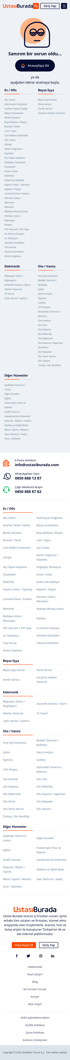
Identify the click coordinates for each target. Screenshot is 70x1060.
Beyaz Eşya (46, 90)
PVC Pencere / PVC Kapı (16, 229)
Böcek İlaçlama (12, 117)
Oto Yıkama (44, 360)
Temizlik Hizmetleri (14, 242)
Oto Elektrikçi (45, 334)
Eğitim (7, 398)
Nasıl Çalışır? (35, 974)
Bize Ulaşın (35, 1004)
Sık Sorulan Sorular (35, 989)
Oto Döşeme (44, 329)
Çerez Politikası (35, 1032)
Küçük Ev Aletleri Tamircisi (51, 113)
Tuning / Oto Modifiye (49, 365)
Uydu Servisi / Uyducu (15, 298)
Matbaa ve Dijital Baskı (16, 425)
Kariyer (35, 996)
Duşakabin (10, 166)
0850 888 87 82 (28, 491)
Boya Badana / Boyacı (15, 122)
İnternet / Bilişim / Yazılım (17, 420)
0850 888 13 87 (28, 478)
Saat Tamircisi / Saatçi (15, 434)
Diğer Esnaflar (11, 394)
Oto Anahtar (44, 320)
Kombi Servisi (45, 108)
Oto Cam (42, 325)
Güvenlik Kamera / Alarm (17, 284)
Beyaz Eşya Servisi (47, 99)
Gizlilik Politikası (35, 1025)
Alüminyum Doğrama (15, 104)
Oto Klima (43, 347)
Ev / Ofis (10, 90)
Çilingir (8, 144)
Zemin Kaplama (12, 256)
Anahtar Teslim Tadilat (16, 108)
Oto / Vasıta (47, 266)
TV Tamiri (9, 293)
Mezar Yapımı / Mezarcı (16, 429)
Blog (35, 981)
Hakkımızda (35, 967)
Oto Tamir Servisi (47, 356)
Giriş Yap (50, 6)
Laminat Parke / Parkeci (16, 193)
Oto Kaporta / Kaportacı (50, 343)
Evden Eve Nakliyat (14, 180)
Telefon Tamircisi (13, 289)
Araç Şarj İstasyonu (48, 275)
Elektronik (12, 266)
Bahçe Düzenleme (13, 113)
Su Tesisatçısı (11, 238)
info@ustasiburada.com (37, 464)
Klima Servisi (44, 104)
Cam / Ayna (10, 131)
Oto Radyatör (45, 351)
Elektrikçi (9, 175)
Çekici (41, 289)
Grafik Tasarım (12, 411)
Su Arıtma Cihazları (14, 233)
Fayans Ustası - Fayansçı (16, 184)
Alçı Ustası (9, 99)
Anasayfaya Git (35, 66)
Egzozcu (42, 298)
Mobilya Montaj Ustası (16, 211)
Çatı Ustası (9, 140)
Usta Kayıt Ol (24, 945)
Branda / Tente (12, 126)
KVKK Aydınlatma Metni (35, 1017)
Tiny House (10, 247)
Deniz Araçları (45, 293)
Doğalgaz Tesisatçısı (14, 162)
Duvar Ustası (11, 171)
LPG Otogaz (44, 307)
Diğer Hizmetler (16, 375)
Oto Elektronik (45, 338)
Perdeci (8, 224)
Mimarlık (9, 207)
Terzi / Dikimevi (12, 438)
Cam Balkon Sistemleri (16, 135)
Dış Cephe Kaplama (14, 157)
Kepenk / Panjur (12, 189)
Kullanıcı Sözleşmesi (35, 1040)
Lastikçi (42, 302)
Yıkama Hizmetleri (14, 251)
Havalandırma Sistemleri (17, 416)
